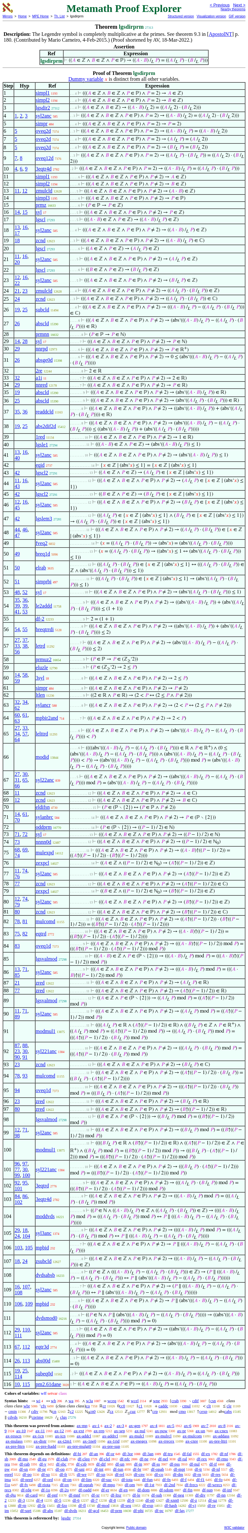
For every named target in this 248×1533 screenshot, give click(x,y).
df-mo (23, 1458)
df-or (110, 1453)
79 (17, 904)
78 (17, 921)
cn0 (92, 1411)
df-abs (48, 1510)
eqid (40, 465)
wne (156, 1400)
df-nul (195, 1464)
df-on (67, 1479)
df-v (42, 1464)
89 (17, 1016)
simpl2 (43, 100)
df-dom (143, 1489)
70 (17, 820)
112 (26, 1347)
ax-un (200, 1430)
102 (18, 1202)
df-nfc (125, 1458)
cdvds (12, 1417)
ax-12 (59, 1430)
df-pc (159, 1510)
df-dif (101, 1464)
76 (17, 876)
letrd (40, 646)
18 (17, 240)
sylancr (43, 705)
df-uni (79, 1469)
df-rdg (26, 1489)
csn (213, 1400)
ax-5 (170, 1425)
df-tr (198, 1469)
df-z (193, 1500)
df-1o (45, 1489)
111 (18, 1335)
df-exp (147, 1505)
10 (17, 1384)
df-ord (47, 1479)
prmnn (42, 334)
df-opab (157, 1469)
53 (24, 611)
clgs (63, 1417)
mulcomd (45, 921)
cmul (186, 1405)
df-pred (26, 1479)
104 (26, 1236)
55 (24, 629)
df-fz (41, 1505)
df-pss (175, 1464)
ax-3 (120, 1425)
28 (24, 341)
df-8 (112, 1500)
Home (22, 16)
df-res (215, 1474)
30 (24, 774)
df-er (105, 1489)
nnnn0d (43, 842)
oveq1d (43, 946)
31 (17, 780)
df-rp (22, 1505)
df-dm (178, 1474)
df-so (45, 1474)
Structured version (181, 16)
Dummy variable (85, 79)
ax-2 (108, 1425)
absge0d (44, 360)
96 (17, 1163)
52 (24, 592)
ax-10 (21, 1430)
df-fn (166, 1479)
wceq (112, 1400)
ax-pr (181, 1430)
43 (17, 486)
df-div (200, 1495)
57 (24, 733)
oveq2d (43, 131)
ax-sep (119, 1430)
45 (17, 507)
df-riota (44, 1484)
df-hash (170, 1505)
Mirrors (8, 16)
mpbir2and (47, 718)
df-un (119, 1464)
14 (17, 212)
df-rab (24, 1464)
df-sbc (61, 1464)
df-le (136, 1495)
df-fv (24, 1484)
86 (24, 1196)
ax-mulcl (136, 1436)
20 (17, 262)
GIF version (237, 16)
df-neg (178, 1495)
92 (17, 1182)
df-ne (144, 1458)
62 (17, 708)
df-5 (57, 1500)
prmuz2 (44, 659)
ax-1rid (113, 1441)
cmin (12, 1411)
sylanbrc (44, 817)
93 (24, 1076)
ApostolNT (220, 34)
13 (17, 227)
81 (24, 921)
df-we (82, 1474)
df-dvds (70, 1510)
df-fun (147, 1479)
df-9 (130, 1500)
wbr (27, 1405)
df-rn (197, 1474)
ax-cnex (221, 1430)
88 (24, 1045)
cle (229, 1405)
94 (17, 1090)
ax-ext (79, 1430)
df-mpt (179, 1469)
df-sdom (166, 1489)
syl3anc (44, 1233)
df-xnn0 (172, 1500)
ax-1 (96, 1425)
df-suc (106, 1479)
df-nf (224, 1453)
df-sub (156, 1495)
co (88, 1405)
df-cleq (84, 1458)
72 (24, 834)
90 (17, 1057)
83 (17, 946)
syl (39, 212)
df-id (216, 1469)
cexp (203, 1411)
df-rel (119, 1474)
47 (17, 535)
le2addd (44, 606)
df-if (213, 1464)
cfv (43, 1405)
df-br (137, 1469)
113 (26, 1360)
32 (17, 378)
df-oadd (84, 1489)
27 (17, 640)
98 (17, 1135)
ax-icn (60, 1436)
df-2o (64, 1489)
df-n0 (149, 1500)
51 (17, 581)
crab (175, 1400)
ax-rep (99, 1430)
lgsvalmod (46, 959)
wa (70, 1400)
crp (155, 1411)
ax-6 (187, 1425)
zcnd (41, 240)
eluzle (42, 667)
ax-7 (204, 1425)
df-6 (76, 1500)
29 (17, 348)
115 (26, 1384)
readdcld (45, 411)
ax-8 (221, 1425)
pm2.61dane (48, 1384)
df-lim (86, 1479)
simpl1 (43, 93)
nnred (41, 385)
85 (17, 975)
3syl (40, 678)
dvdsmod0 (46, 1318)
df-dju (10, 1495)
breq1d (43, 554)
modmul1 (46, 1031)
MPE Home (40, 16)
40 (17, 458)
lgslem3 (44, 518)
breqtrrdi (45, 629)
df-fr (63, 1474)
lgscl (41, 219)
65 (24, 780)
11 (17, 190)
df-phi (138, 1510)
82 (24, 933)
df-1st (149, 1484)
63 (17, 721)
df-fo (218, 1479)
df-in (138, 1464)
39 (17, 606)
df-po (27, 1474)
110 (26, 1329)
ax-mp (82, 1425)
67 (17, 1347)
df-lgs (180, 1510)
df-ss (156, 1464)
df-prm (116, 1510)
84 (17, 1196)
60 (17, 715)
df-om (130, 1484)
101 (18, 1188)
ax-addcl (84, 1436)
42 (17, 472)
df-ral (182, 1458)
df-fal (186, 1453)
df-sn (23, 1469)
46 (24, 529)
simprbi (44, 581)
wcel (135, 1400)
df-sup (207, 1489)
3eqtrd (42, 1185)
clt (209, 1405)
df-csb (81, 1464)
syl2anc (44, 116)
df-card (32, 1495)
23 (24, 291)
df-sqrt (25, 1510)
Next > (239, 5)
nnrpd (42, 348)
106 (18, 1304)
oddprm (44, 827)
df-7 (94, 1500)
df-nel (163, 1458)
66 (17, 785)
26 (17, 323)
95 (24, 1182)
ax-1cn (38, 1436)
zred (40, 983)
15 (24, 212)
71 (17, 834)
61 (24, 715)
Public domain (136, 1527)
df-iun (118, 1469)
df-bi (77, 1453)
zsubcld (44, 1261)
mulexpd (45, 852)
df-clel (104, 1458)
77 (17, 883)
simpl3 (43, 198)
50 (17, 567)
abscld (42, 323)
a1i (39, 378)
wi (38, 1400)
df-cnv (139, 1474)
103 (18, 1247)
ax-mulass (14, 1441)
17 (17, 233)
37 (24, 640)
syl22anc (45, 780)
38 (24, 646)
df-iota (127, 1479)
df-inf (227, 1489)
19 (17, 309)
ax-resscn (13, 1436)
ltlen (40, 695)
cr (104, 1405)
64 (17, 739)
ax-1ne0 (89, 1441)
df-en (123, 1489)
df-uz (212, 1500)
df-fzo (62, 1505)
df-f (183, 1479)
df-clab (62, 1458)
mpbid (42, 1247)
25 (24, 309)
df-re (211, 1505)
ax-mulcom (192, 1436)
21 (17, 291)
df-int (98, 1469)
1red (40, 437)
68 (17, 849)
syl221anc (46, 1051)
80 (17, 911)
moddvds (45, 1216)
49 (17, 554)
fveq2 (41, 543)
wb (53, 1400)
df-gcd (93, 1510)
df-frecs (191, 1484)
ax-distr (40, 1441)
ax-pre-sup (111, 1446)
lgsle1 (42, 444)
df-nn (221, 1495)
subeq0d (44, 1373)
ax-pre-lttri (218, 1441)
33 (17, 646)
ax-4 (153, 1425)
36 (24, 411)
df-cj (192, 1505)
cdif (195, 1400)
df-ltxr (116, 1495)
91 (24, 1057)
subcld (42, 309)
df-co (158, 1474)
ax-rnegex (138, 1441)
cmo (182, 1411)
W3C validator (234, 1527)
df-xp (100, 1474)
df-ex (205, 1453)
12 (24, 190)
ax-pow (161, 1430)
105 (29, 1247)
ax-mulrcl (163, 1436)
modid (42, 757)
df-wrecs (214, 1484)
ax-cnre (191, 1441)
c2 (72, 1411)
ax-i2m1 (64, 1441)
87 (17, 1045)
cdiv (34, 1411)
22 (17, 283)
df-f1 (200, 1479)
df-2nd (169, 1484)
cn (54, 1411)
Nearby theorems (233, 9)
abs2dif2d (46, 426)
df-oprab (86, 1484)
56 (17, 651)
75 (17, 933)
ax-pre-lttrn (15, 1446)
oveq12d (45, 158)
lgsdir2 (43, 107)
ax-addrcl (110, 1436)
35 (17, 411)
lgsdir (66, 1518)
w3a (89, 1400)
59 (17, 680)
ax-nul (140, 1430)
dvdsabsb (45, 1275)
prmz (41, 205)
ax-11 (40, 1430)
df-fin (187, 1489)
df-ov (64, 1484)
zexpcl (42, 863)
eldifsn (43, 807)
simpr (41, 123)
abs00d (43, 1360)
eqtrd (41, 933)
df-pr (41, 1469)
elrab (41, 567)
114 (18, 1376)
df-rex (202, 1458)
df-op (60, 1469)
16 (24, 227)
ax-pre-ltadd (46, 1446)
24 (17, 299)
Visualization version (211, 16)
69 (24, 849)
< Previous (220, 5)
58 (24, 675)
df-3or (127, 1453)
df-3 (21, 1500)
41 (17, 611)
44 (17, 529)
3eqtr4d (44, 169)
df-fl (82, 1505)
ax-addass (221, 1436)
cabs (228, 1411)
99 (17, 1175)
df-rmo (222, 1458)
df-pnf (52, 1495)
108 (18, 1292)
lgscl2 (42, 472)
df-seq (125, 1505)
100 (26, 1175)
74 (17, 855)
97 (24, 1163)
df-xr (95, 1495)
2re (39, 370)
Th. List (59, 16)
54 (17, 629)
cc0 (122, 1405)
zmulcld (44, 190)
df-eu (42, 1458)
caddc (163, 1405)
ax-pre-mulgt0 (79, 1446)
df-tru (168, 1453)
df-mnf (74, 1495)
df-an (93, 1453)
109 (29, 1304)
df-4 (39, 1500)
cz (112, 1411)
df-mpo (109, 1484)
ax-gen (134, 1425)
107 (26, 1286)
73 (17, 842)
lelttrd (42, 733)
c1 (140, 1405)
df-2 (40, 618)
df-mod (103, 1505)
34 (24, 702)
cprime (37, 1417)
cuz (133, 1411)
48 (17, 592)
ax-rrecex (166, 1441)
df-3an (147, 1453)
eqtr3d (42, 1347)
